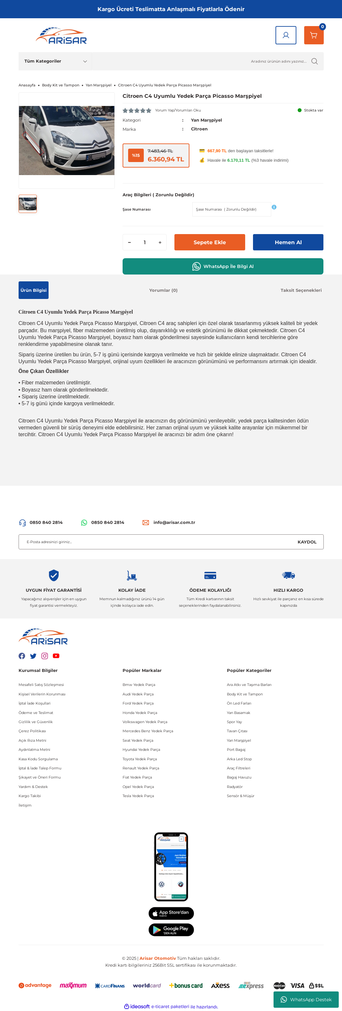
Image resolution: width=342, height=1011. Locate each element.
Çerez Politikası (32, 731)
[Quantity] (144, 242)
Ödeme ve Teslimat (36, 712)
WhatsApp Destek (306, 999)
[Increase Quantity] (159, 242)
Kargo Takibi (30, 796)
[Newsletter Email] (171, 541)
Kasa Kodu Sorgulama (38, 758)
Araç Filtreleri (238, 768)
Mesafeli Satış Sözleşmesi (41, 684)
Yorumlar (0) (163, 289)
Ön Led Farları (239, 703)
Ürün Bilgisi (34, 289)
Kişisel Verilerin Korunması (42, 693)
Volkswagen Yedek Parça (145, 721)
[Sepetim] (314, 35)
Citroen (199, 128)
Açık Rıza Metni (32, 740)
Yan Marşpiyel (206, 120)
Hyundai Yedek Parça (141, 749)
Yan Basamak (238, 712)
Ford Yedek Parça (138, 703)
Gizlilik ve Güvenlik (36, 721)
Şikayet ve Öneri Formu (40, 777)
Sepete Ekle (210, 242)
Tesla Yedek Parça (138, 796)
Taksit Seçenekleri (301, 289)
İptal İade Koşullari (35, 703)
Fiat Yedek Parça (137, 777)
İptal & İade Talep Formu (40, 768)
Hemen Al (288, 242)
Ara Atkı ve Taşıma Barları (249, 684)
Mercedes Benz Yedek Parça (148, 731)
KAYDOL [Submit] (307, 541)
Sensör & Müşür (240, 796)
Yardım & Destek (33, 786)
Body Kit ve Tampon (245, 693)
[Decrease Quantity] (129, 242)
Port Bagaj (236, 749)
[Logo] (63, 35)
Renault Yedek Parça (141, 768)
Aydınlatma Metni (34, 749)
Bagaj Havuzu (239, 777)
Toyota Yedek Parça (140, 758)
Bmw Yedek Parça (139, 684)
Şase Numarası (137, 209)
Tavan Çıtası (237, 731)
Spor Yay (234, 721)
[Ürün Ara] (208, 61)
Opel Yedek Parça (138, 786)
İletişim (25, 805)
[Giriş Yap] (286, 35)
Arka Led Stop (239, 758)
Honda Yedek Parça (140, 712)
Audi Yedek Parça (138, 693)
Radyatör (235, 786)
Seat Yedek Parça (138, 740)
